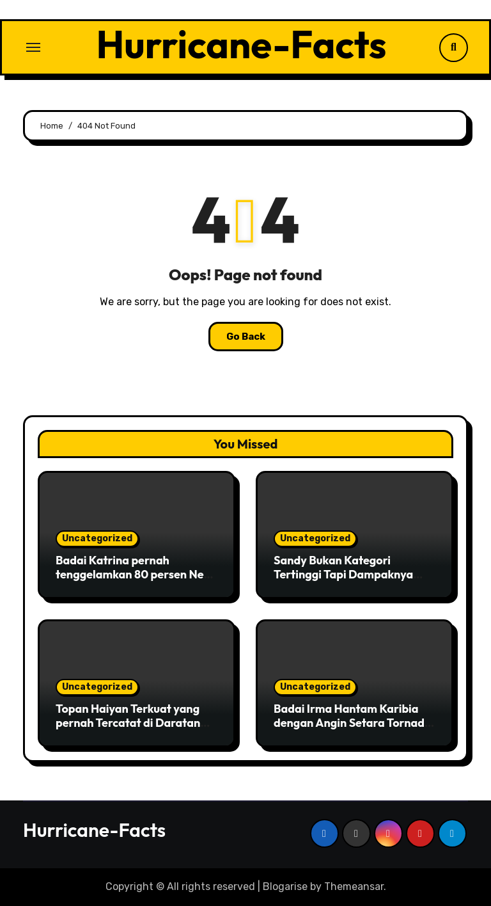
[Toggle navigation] (33, 47)
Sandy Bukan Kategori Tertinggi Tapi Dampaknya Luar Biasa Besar (343, 574)
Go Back (245, 336)
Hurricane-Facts (242, 44)
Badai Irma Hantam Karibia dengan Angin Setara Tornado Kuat (352, 722)
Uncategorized (97, 538)
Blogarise (285, 886)
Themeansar (354, 886)
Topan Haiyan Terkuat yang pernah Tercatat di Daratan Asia (128, 722)
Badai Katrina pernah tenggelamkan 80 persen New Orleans (134, 574)
